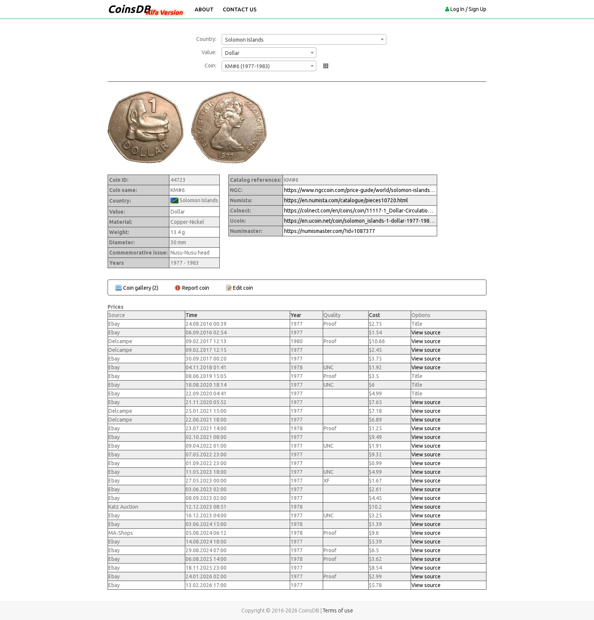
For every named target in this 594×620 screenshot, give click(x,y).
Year (296, 315)
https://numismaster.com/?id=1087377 (329, 231)
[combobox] (304, 39)
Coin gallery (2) (140, 288)
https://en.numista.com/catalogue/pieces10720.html (346, 200)
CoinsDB (129, 9)
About (204, 9)
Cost (374, 315)
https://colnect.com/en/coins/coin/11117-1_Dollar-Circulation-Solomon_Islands (360, 211)
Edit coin (243, 288)
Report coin (195, 288)
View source (426, 333)
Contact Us (239, 9)
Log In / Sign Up (468, 9)
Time (191, 315)
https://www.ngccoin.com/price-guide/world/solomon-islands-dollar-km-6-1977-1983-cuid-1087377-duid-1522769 (360, 190)
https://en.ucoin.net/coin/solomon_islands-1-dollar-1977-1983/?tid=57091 (360, 221)
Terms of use (338, 611)
